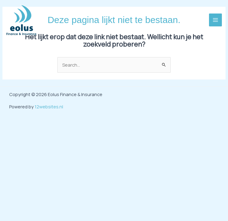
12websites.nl (49, 106)
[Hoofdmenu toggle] (215, 20)
